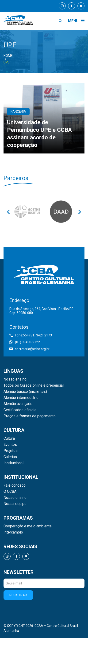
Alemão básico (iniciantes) (25, 391)
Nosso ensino (15, 379)
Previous (8, 211)
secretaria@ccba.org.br (29, 349)
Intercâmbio (13, 532)
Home (8, 55)
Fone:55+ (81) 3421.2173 (30, 335)
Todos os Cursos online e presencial (34, 385)
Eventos (10, 445)
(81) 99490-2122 (24, 342)
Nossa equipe (15, 504)
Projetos (11, 451)
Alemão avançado (18, 404)
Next (79, 211)
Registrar (18, 595)
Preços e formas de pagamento (30, 416)
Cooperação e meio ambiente (28, 526)
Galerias (10, 457)
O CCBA (10, 491)
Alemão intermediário (21, 398)
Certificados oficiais (20, 410)
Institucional (13, 463)
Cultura (9, 438)
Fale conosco (15, 485)
